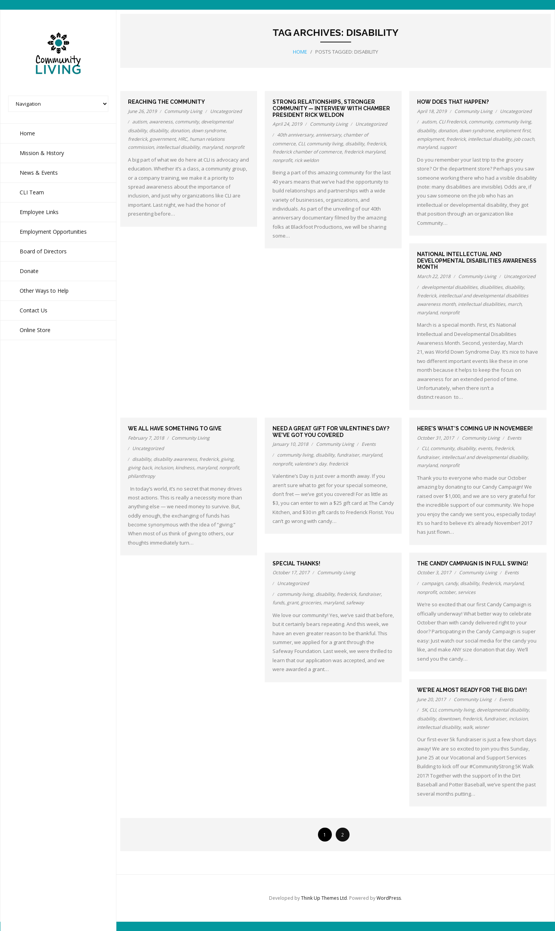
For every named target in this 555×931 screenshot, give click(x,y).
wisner (482, 727)
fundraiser (348, 454)
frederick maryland (364, 151)
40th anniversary (295, 134)
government (163, 138)
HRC (182, 138)
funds (278, 602)
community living (325, 143)
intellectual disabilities (481, 303)
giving (227, 458)
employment (430, 138)
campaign (432, 583)
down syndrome (209, 130)
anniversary (328, 134)
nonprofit (234, 146)
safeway (355, 602)
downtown (449, 718)
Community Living (183, 111)
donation (179, 130)
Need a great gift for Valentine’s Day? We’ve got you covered (330, 431)
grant (292, 602)
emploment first (513, 130)
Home (300, 51)
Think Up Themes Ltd (324, 897)
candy (451, 583)
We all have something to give (175, 428)
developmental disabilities (450, 286)
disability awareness (175, 458)
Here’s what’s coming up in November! (475, 428)
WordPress (389, 897)
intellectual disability (178, 146)
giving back (140, 467)
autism (139, 121)
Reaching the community (166, 101)
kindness (184, 467)
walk (468, 727)
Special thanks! (296, 563)
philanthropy (141, 475)
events (485, 448)
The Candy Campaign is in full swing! (472, 563)
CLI (301, 143)
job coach (524, 138)
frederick (137, 138)
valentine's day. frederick (321, 463)
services (467, 592)
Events (369, 443)
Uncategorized (226, 111)
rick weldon (306, 160)
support (448, 146)
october (447, 592)
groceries (311, 602)
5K (424, 709)
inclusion (163, 467)
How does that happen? (453, 101)
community (187, 121)
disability (158, 130)
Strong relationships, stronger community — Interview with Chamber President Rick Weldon (331, 108)
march (514, 303)
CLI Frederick (452, 121)
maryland (212, 146)
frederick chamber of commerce (307, 151)
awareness (161, 121)
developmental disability (503, 709)
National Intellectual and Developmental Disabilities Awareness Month (476, 260)
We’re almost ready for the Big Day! (472, 689)
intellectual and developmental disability (485, 457)
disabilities (491, 286)
